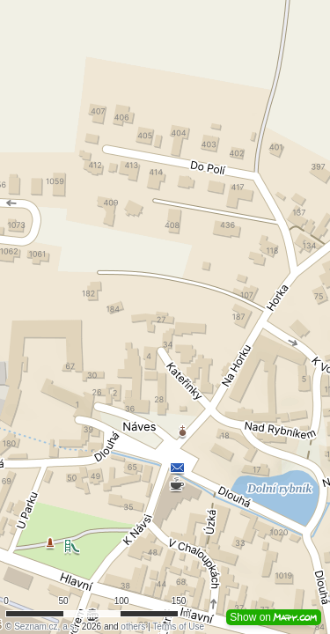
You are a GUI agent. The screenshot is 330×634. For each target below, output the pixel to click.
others (133, 626)
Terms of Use (178, 626)
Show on (274, 617)
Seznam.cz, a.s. (45, 626)
